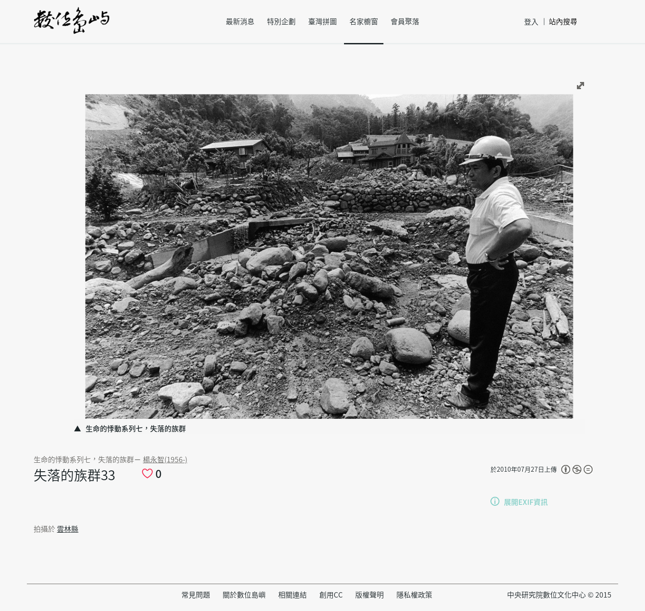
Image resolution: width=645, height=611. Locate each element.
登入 (531, 22)
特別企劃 (281, 21)
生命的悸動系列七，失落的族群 (84, 459)
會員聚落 (405, 21)
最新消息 (240, 21)
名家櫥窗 (363, 21)
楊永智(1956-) (165, 459)
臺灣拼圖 (322, 21)
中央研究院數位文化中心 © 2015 (559, 594)
